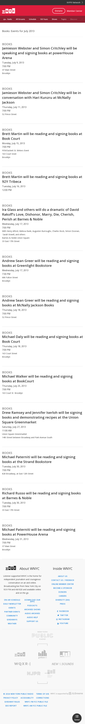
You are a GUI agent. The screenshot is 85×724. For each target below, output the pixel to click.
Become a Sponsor (62, 588)
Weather (12, 623)
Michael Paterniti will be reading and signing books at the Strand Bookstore (38, 459)
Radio (9, 19)
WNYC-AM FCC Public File (35, 706)
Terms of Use (42, 694)
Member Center (74, 11)
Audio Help (32, 617)
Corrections (42, 698)
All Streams (20, 19)
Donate (58, 10)
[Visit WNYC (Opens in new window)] (20, 654)
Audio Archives (32, 613)
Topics (63, 19)
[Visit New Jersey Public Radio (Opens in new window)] (22, 673)
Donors (63, 592)
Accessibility (27, 698)
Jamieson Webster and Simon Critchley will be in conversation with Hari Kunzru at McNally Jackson (41, 97)
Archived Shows (32, 609)
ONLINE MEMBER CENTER (63, 584)
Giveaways (12, 620)
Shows (54, 19)
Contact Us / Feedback (62, 580)
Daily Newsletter (12, 604)
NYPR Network (75, 2)
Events (12, 608)
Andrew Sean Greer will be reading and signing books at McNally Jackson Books (40, 302)
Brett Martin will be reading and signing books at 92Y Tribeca (42, 179)
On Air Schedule (12, 600)
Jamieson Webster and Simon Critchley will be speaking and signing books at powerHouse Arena (39, 53)
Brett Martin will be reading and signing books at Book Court (42, 136)
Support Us (32, 621)
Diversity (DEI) (63, 600)
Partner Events (12, 612)
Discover (73, 19)
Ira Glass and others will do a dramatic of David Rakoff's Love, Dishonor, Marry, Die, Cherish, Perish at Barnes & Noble (40, 214)
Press (62, 604)
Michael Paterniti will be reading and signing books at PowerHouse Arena (38, 532)
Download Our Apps (32, 601)
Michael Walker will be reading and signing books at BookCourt (37, 378)
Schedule (32, 19)
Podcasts (32, 605)
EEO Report (11, 706)
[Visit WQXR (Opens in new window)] (22, 664)
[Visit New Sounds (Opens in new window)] (63, 664)
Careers (63, 596)
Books (7, 44)
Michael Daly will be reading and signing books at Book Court (42, 339)
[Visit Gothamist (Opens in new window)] (42, 654)
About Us (62, 576)
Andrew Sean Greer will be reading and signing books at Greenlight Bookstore (40, 263)
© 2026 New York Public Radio (18, 694)
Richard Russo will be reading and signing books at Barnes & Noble (41, 495)
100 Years (44, 19)
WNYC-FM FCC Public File (36, 702)
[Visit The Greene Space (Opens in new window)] (63, 673)
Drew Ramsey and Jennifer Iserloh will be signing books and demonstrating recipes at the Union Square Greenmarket (42, 417)
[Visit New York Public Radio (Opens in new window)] (42, 635)
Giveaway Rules (12, 702)
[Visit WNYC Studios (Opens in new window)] (65, 654)
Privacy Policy (11, 698)
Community (12, 616)
